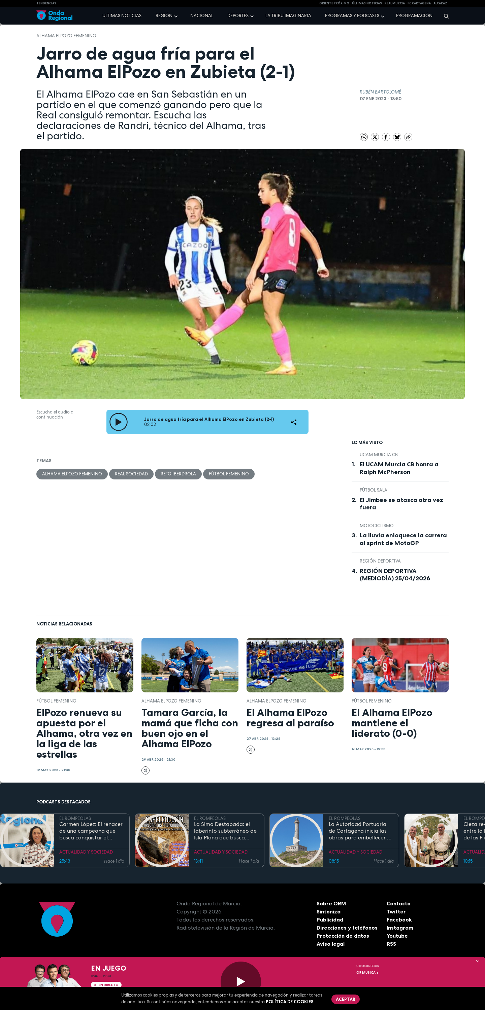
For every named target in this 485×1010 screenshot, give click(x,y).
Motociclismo (377, 526)
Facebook (399, 919)
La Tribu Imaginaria (288, 16)
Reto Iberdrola (178, 474)
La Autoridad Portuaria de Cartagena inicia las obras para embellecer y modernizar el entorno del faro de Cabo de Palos (361, 831)
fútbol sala (373, 490)
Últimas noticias (121, 16)
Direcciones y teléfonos (347, 927)
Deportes (238, 16)
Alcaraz (440, 3)
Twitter (396, 911)
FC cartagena (419, 3)
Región (164, 16)
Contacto (399, 903)
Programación (414, 16)
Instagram (400, 927)
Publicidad (330, 919)
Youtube (397, 935)
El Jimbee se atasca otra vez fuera (401, 503)
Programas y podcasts (352, 16)
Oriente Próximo (334, 3)
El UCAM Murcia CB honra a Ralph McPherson (399, 468)
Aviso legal (331, 943)
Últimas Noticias (367, 3)
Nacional (201, 16)
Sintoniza (329, 911)
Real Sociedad (131, 474)
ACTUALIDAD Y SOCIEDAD (86, 852)
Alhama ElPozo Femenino (66, 36)
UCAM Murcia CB (379, 455)
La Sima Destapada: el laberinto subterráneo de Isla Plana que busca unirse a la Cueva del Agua (225, 831)
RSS (391, 943)
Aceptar (345, 999)
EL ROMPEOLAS (75, 818)
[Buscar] (444, 16)
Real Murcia (395, 3)
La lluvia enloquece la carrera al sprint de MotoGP (403, 539)
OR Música (367, 972)
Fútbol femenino (229, 474)
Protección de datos (343, 935)
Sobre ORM (331, 903)
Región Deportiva (380, 561)
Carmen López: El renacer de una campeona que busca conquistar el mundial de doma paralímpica (91, 831)
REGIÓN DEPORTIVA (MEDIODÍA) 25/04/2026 (395, 574)
